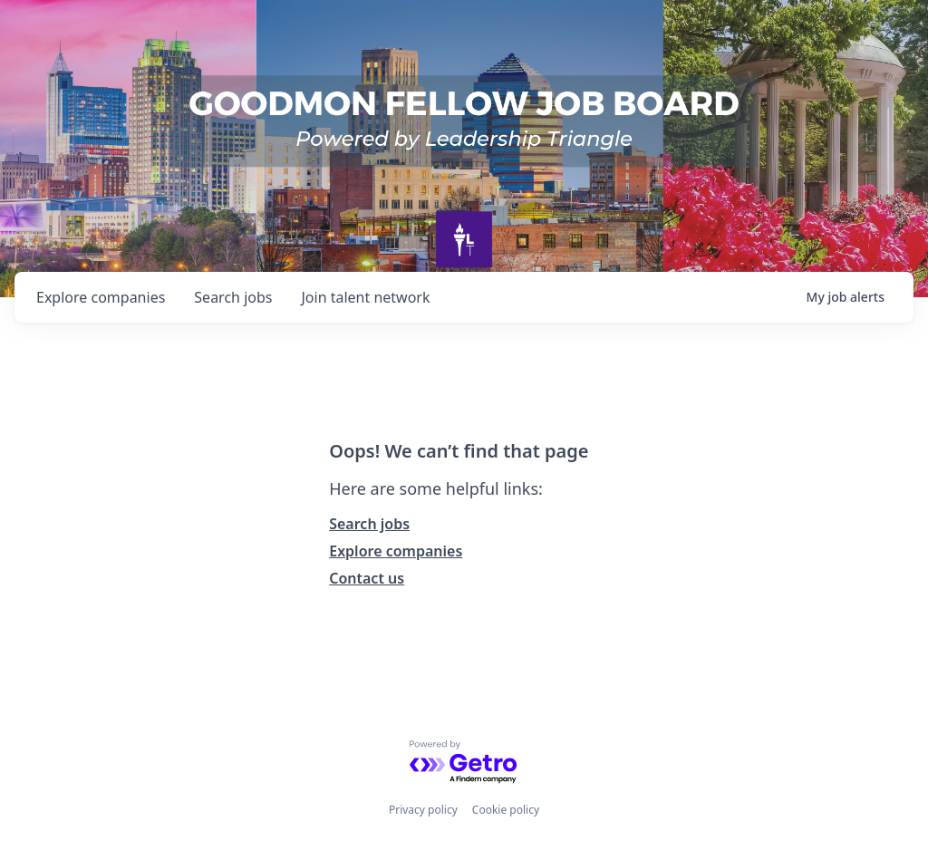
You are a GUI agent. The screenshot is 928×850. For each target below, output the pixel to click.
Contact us (366, 578)
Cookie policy (505, 809)
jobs (233, 297)
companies (100, 297)
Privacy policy (423, 809)
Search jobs (369, 524)
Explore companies (395, 551)
